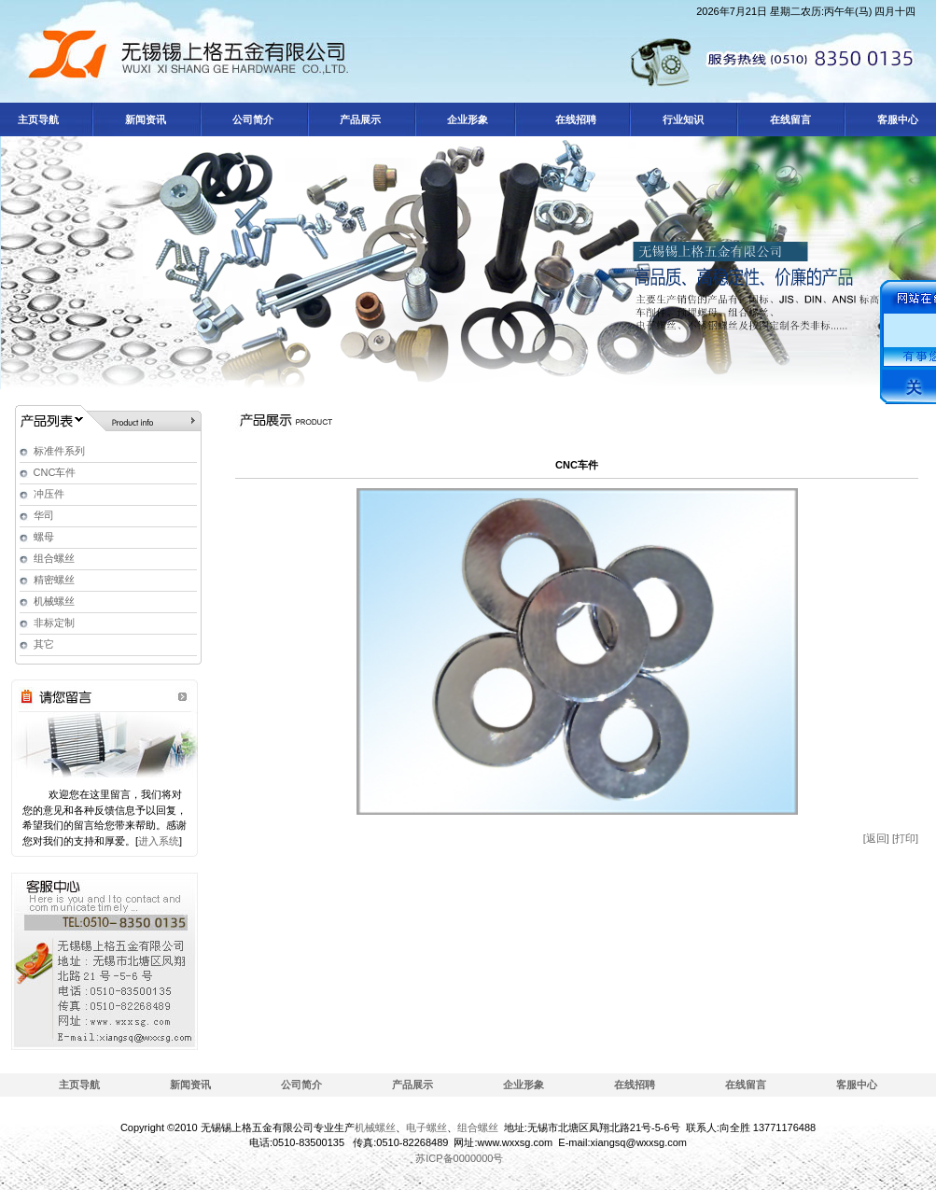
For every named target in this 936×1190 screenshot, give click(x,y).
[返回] (876, 838)
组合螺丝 (54, 558)
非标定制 (54, 622)
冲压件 (49, 493)
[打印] (905, 838)
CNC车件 (55, 472)
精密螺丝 (54, 579)
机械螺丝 (54, 601)
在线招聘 (634, 1084)
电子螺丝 (426, 1127)
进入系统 (158, 841)
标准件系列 (59, 450)
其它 (44, 644)
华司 (44, 515)
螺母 (44, 536)
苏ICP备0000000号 (459, 1158)
